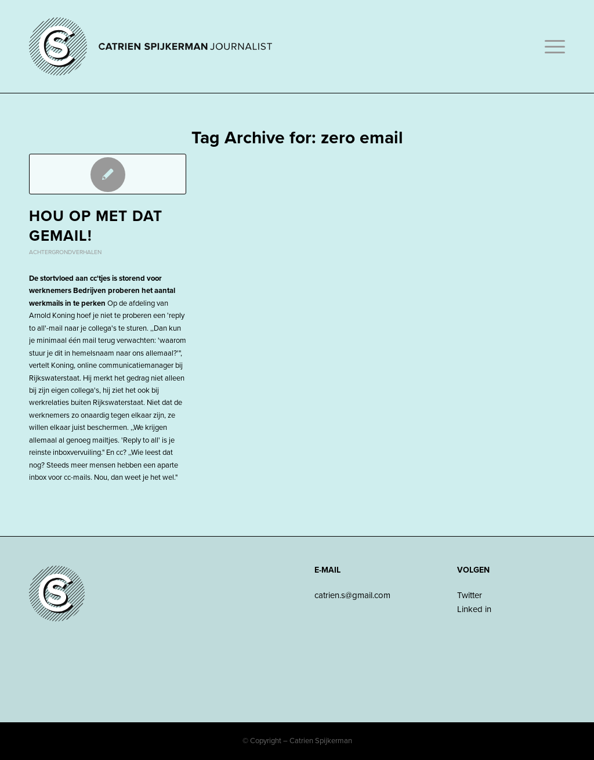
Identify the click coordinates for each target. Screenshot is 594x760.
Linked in (474, 609)
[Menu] (551, 46)
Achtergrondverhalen (65, 252)
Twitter (469, 595)
